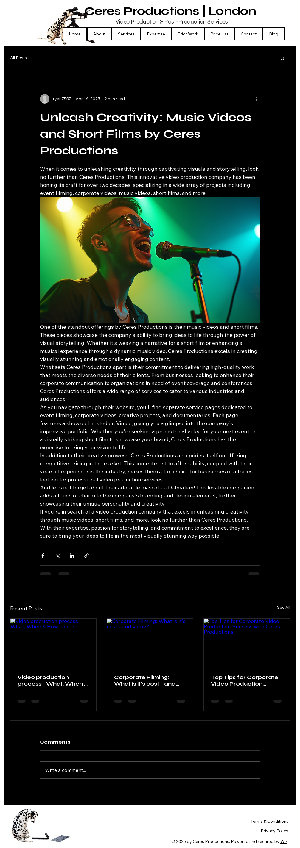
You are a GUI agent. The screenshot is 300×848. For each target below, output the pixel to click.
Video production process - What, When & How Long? (53, 680)
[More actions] (256, 98)
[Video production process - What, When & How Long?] (53, 643)
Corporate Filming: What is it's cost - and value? (145, 680)
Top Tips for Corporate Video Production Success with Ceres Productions (244, 680)
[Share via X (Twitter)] (57, 555)
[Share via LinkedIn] (72, 555)
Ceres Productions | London (171, 11)
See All (283, 607)
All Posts (18, 57)
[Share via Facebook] (43, 555)
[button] (156, 34)
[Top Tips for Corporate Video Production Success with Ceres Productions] (247, 643)
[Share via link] (86, 555)
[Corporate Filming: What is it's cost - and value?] (150, 643)
